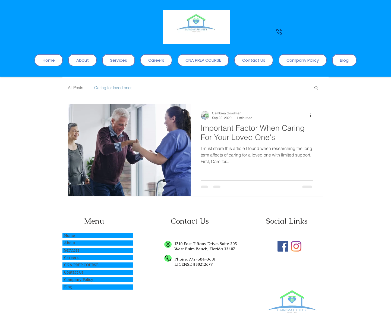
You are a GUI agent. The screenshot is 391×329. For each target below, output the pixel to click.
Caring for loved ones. (114, 87)
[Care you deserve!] (283, 246)
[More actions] (312, 115)
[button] (316, 88)
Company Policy (78, 279)
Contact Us (73, 272)
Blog (68, 286)
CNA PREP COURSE (81, 264)
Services (71, 250)
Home (69, 235)
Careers (71, 257)
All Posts (75, 87)
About (69, 242)
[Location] (168, 244)
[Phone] (279, 31)
